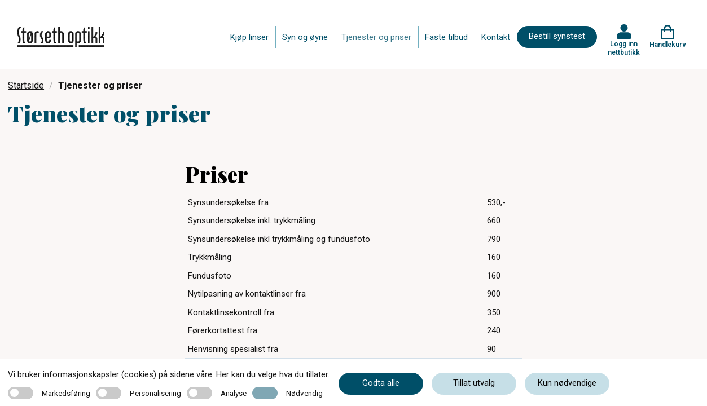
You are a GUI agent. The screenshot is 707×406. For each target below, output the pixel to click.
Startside (26, 85)
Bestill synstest (557, 36)
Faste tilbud (446, 37)
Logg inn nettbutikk (623, 48)
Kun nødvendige (567, 383)
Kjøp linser (249, 37)
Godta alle (380, 383)
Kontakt (495, 37)
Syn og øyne (305, 37)
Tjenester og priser (376, 37)
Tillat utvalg (474, 383)
